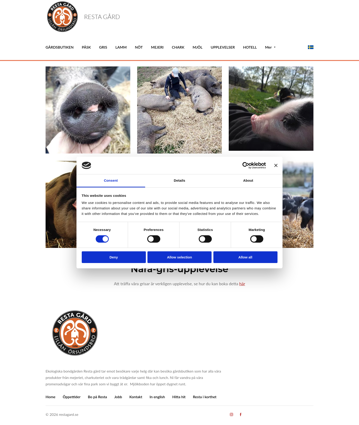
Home (50, 397)
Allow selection (179, 257)
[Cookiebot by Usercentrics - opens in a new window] (246, 165)
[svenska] (310, 47)
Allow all (245, 257)
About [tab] (248, 180)
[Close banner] (275, 165)
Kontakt (135, 397)
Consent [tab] (111, 180)
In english (157, 397)
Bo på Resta (97, 397)
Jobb (118, 397)
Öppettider (72, 397)
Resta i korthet (204, 397)
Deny (113, 257)
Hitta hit (178, 397)
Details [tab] (179, 180)
